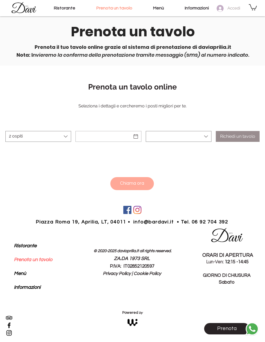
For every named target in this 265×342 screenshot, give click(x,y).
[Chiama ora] (132, 183)
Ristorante (25, 245)
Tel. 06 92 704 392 (204, 222)
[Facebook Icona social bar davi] (127, 210)
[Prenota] (227, 328)
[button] (253, 7)
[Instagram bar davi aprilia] (137, 210)
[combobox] (38, 136)
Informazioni (27, 287)
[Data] (103, 136)
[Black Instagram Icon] (9, 333)
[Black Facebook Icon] (9, 325)
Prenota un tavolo (33, 259)
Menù (20, 273)
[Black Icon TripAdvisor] (9, 317)
